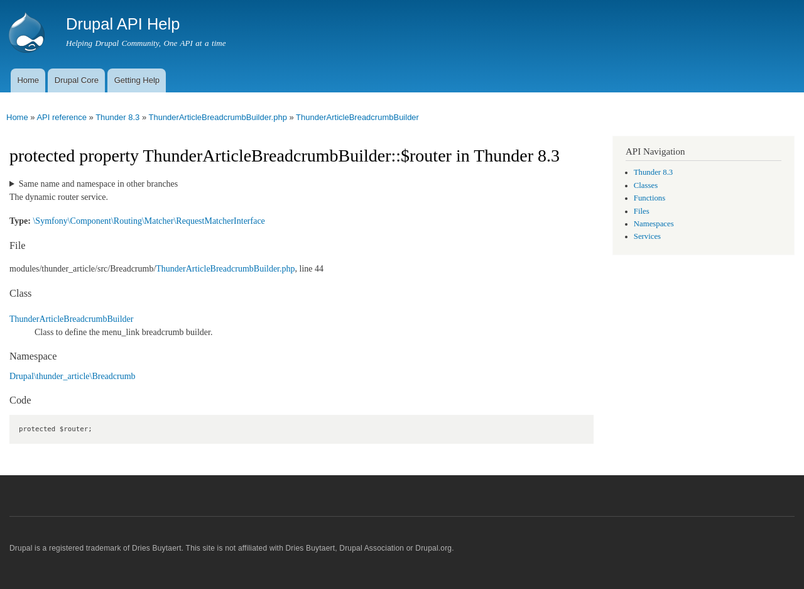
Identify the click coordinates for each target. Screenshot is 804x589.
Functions (649, 198)
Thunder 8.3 (117, 117)
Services (647, 236)
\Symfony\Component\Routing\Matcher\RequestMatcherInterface (148, 221)
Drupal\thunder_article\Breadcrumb (72, 376)
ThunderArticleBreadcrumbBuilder (357, 117)
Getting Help (137, 80)
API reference (61, 117)
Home (28, 80)
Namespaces (654, 223)
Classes (646, 185)
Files (641, 211)
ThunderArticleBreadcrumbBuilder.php (217, 117)
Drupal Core (77, 80)
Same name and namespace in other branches (98, 184)
